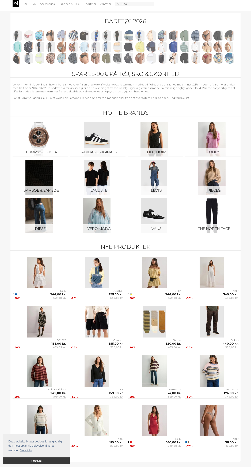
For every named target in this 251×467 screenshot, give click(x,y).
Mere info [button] (26, 450)
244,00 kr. (58, 294)
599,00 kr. (231, 347)
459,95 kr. (59, 347)
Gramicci (118, 340)
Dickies (234, 340)
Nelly (63, 290)
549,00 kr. (116, 298)
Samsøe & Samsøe (41, 190)
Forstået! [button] (36, 460)
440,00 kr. (230, 343)
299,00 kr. (116, 446)
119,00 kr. (116, 442)
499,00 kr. (231, 298)
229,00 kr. (174, 446)
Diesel (41, 228)
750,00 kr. (116, 347)
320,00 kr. (173, 343)
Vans (156, 228)
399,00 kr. (116, 396)
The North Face (214, 228)
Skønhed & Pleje (69, 4)
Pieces (213, 190)
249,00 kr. (58, 393)
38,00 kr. (231, 442)
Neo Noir (156, 152)
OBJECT (61, 340)
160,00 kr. (173, 442)
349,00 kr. (59, 298)
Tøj (25, 4)
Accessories (47, 4)
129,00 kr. (232, 446)
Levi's (156, 190)
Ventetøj (105, 4)
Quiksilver (118, 290)
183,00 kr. (58, 343)
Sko (33, 4)
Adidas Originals (99, 152)
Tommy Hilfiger (41, 152)
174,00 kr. (173, 393)
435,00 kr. (174, 347)
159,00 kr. (116, 393)
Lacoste (98, 190)
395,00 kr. (115, 294)
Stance (177, 340)
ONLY (214, 152)
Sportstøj (90, 4)
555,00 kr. (116, 343)
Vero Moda (99, 228)
